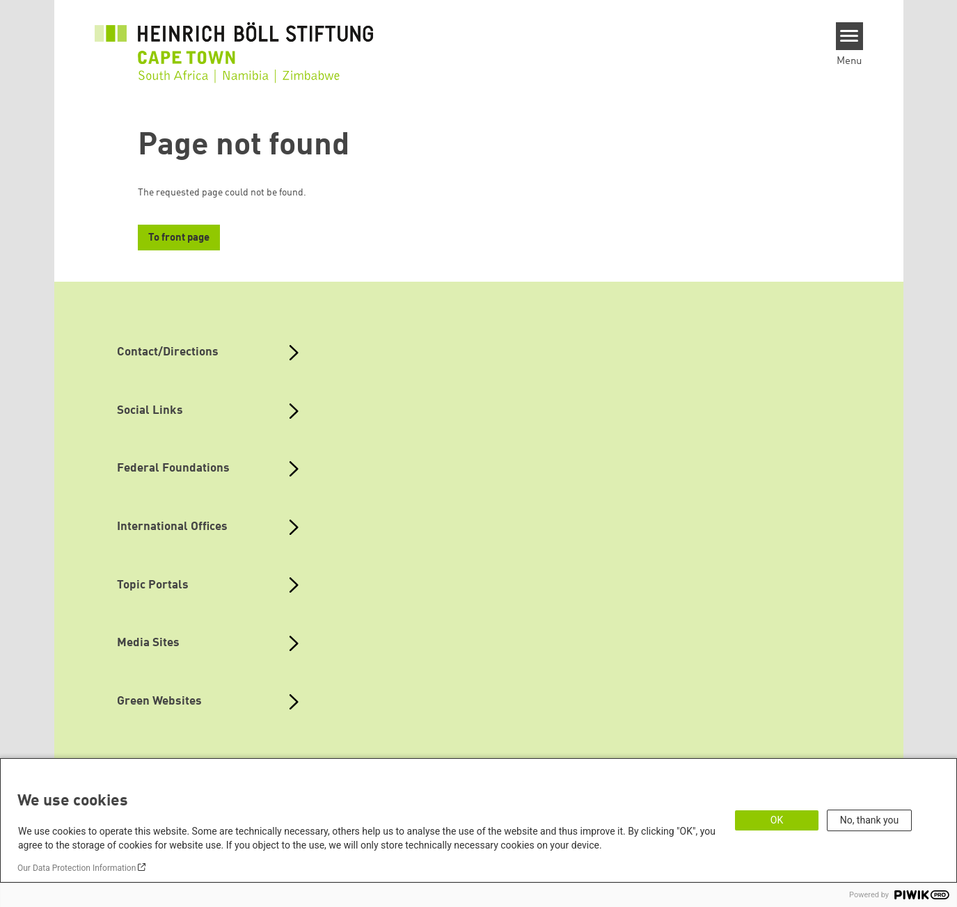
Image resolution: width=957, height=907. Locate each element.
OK (776, 820)
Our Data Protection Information (76, 868)
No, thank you (869, 820)
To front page (178, 238)
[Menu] (849, 36)
